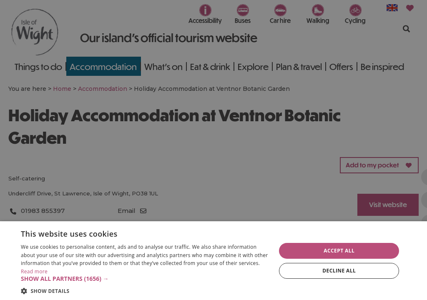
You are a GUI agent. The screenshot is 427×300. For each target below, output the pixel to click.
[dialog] (213, 260)
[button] (145, 279)
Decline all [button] (339, 270)
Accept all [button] (339, 250)
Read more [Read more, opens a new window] (34, 271)
